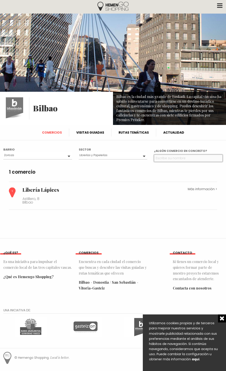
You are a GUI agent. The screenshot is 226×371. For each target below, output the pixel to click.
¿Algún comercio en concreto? (180, 151)
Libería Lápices (40, 189)
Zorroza (9, 155)
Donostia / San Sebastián (114, 282)
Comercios (52, 132)
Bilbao (84, 282)
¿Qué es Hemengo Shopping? (28, 276)
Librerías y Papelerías (93, 155)
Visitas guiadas (90, 132)
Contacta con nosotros (192, 288)
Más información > (202, 189)
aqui (195, 359)
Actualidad (173, 132)
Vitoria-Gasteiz (92, 288)
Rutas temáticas (134, 132)
